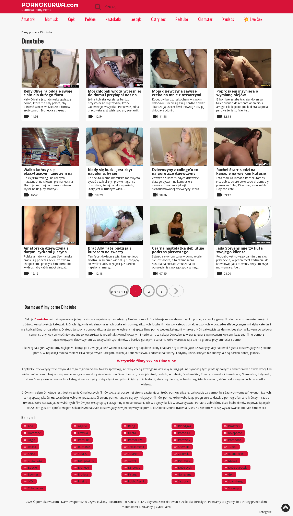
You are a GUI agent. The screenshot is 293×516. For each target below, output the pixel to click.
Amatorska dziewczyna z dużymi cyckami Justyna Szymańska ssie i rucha (46, 252)
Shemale (183, 447)
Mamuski (51, 19)
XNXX (31, 454)
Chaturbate (35, 461)
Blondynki (184, 426)
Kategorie (265, 512)
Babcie (32, 467)
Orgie (31, 440)
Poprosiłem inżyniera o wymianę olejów (237, 93)
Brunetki (83, 467)
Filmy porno (29, 32)
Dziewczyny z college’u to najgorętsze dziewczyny (175, 171)
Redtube (181, 19)
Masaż (232, 461)
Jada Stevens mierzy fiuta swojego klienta (239, 250)
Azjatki (82, 426)
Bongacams (86, 461)
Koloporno (235, 433)
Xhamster (205, 19)
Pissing (82, 481)
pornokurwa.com (47, 502)
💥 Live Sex (253, 19)
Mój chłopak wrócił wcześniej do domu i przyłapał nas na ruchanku (114, 95)
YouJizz (82, 454)
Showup (233, 488)
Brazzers (234, 426)
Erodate (83, 474)
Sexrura (183, 481)
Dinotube (134, 467)
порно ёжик (236, 454)
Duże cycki (185, 467)
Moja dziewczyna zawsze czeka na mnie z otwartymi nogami (176, 95)
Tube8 (232, 447)
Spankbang (235, 481)
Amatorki (28, 19)
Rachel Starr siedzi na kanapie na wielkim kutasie (241, 171)
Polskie (90, 19)
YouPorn (133, 454)
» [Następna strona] (176, 291)
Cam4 (132, 461)
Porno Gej (184, 433)
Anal (31, 426)
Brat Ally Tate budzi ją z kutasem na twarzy (109, 250)
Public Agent (136, 481)
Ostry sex (158, 19)
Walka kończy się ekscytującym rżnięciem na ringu (48, 173)
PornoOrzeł (135, 440)
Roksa (32, 447)
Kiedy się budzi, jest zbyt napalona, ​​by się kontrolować (110, 173)
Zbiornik (183, 454)
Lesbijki (135, 19)
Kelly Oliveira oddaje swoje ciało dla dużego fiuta (48, 93)
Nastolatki (113, 19)
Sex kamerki (136, 447)
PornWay (184, 440)
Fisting (132, 474)
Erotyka (83, 433)
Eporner (33, 474)
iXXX (30, 481)
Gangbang (184, 474)
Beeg (131, 426)
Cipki (71, 19)
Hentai (132, 433)
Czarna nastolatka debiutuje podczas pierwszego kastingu (178, 252)
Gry (230, 474)
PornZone (234, 440)
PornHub (84, 440)
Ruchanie (84, 447)
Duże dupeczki (237, 467)
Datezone (34, 433)
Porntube (184, 461)
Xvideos (228, 19)
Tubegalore (35, 488)
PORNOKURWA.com (49, 5)
